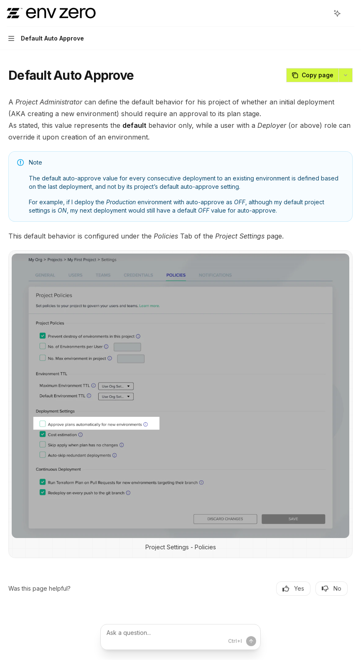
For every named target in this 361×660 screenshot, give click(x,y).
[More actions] (350, 13)
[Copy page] (312, 75)
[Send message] (251, 641)
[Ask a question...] (180, 637)
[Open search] (321, 13)
